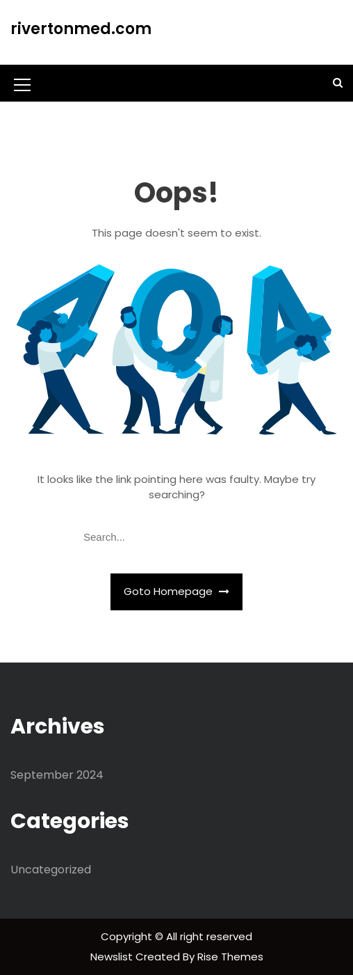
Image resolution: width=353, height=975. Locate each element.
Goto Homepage (176, 591)
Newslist (113, 956)
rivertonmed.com (80, 29)
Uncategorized (50, 870)
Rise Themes (230, 956)
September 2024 (57, 775)
